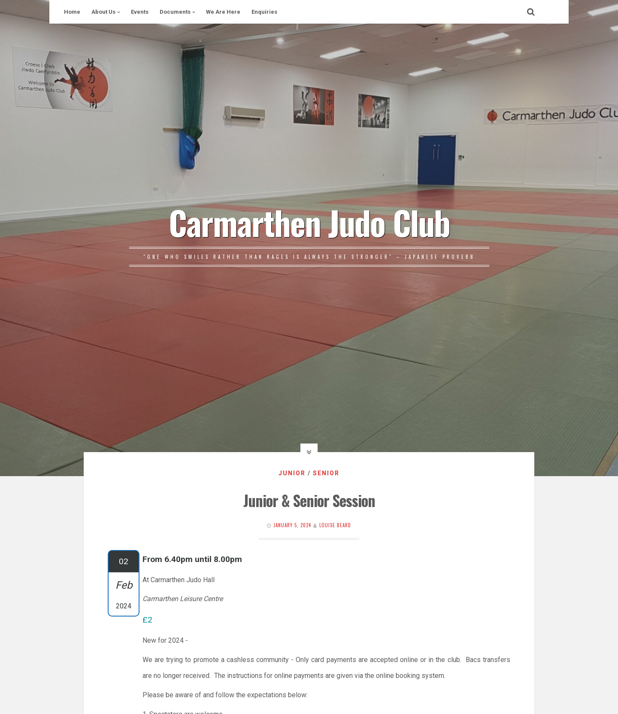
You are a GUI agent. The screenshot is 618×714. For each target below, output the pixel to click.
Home (72, 12)
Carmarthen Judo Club (309, 221)
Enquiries (264, 12)
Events (139, 12)
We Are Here (223, 12)
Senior (326, 473)
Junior (292, 473)
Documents (175, 12)
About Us (103, 12)
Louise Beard (335, 525)
